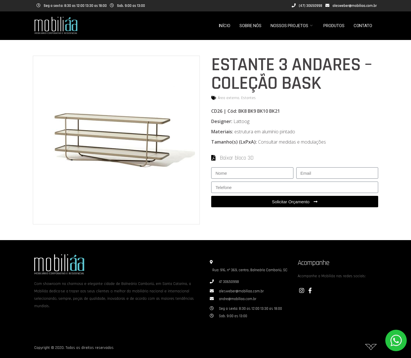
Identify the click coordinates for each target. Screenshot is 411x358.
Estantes (248, 97)
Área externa (228, 97)
